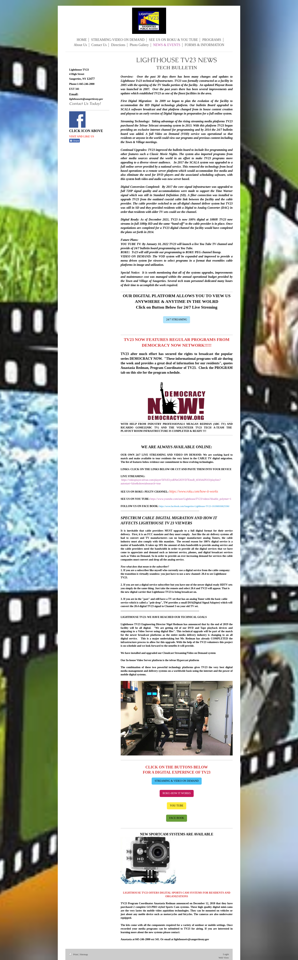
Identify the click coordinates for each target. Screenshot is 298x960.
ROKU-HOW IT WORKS (177, 793)
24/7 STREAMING (176, 319)
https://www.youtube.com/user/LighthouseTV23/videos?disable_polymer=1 (190, 499)
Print (74, 954)
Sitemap (84, 954)
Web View (224, 957)
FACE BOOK (176, 818)
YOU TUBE (176, 805)
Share (74, 140)
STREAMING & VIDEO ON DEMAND (177, 780)
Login (226, 954)
